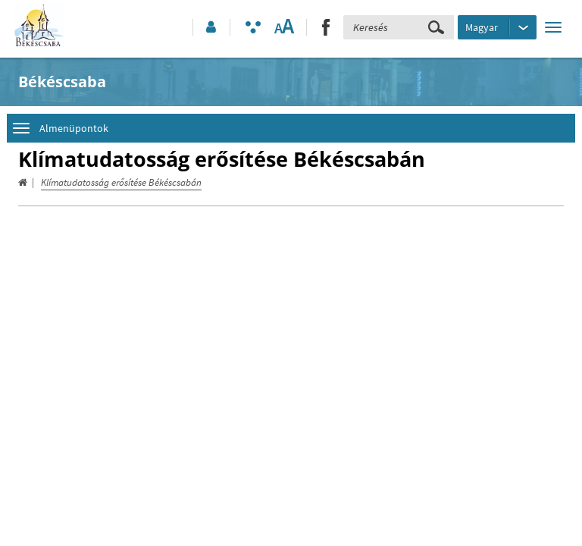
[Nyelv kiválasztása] (497, 27)
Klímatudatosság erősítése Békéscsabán (121, 182)
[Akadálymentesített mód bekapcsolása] (253, 27)
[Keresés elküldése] (436, 27)
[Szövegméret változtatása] (284, 27)
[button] (209, 27)
